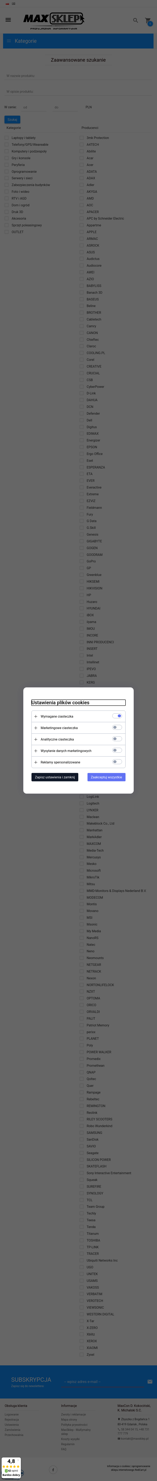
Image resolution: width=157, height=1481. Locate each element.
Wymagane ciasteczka (57, 716)
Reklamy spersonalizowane (60, 762)
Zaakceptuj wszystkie (106, 777)
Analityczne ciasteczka (57, 739)
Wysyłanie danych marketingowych (66, 751)
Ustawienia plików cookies (60, 703)
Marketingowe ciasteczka (59, 728)
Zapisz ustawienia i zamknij (55, 777)
